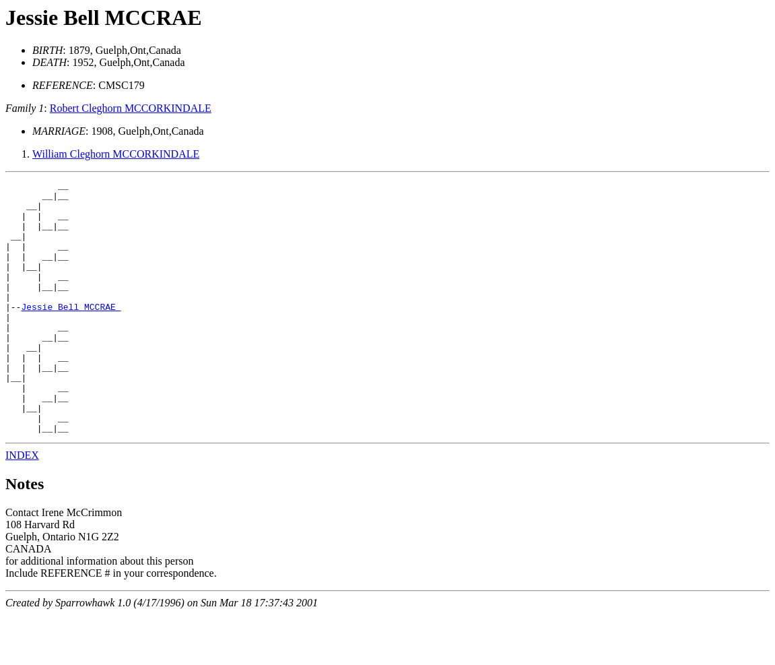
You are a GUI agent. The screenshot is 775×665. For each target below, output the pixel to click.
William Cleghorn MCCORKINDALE (115, 154)
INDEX (22, 505)
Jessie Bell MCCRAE (103, 17)
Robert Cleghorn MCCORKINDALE (130, 108)
